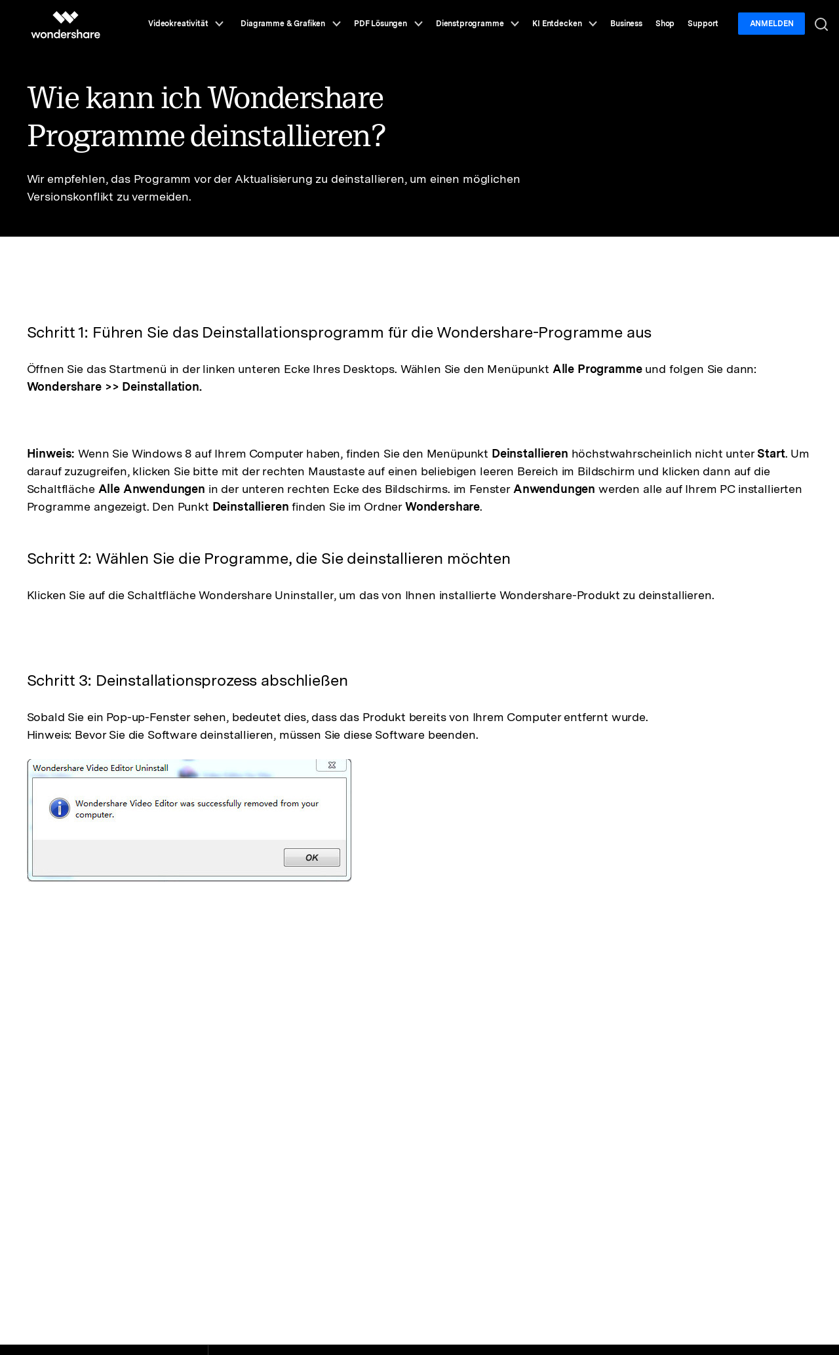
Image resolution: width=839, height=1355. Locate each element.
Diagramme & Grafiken (291, 23)
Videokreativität (186, 23)
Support (703, 23)
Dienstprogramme (477, 23)
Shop (664, 23)
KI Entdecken (564, 23)
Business (626, 23)
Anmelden (772, 23)
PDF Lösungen (388, 23)
